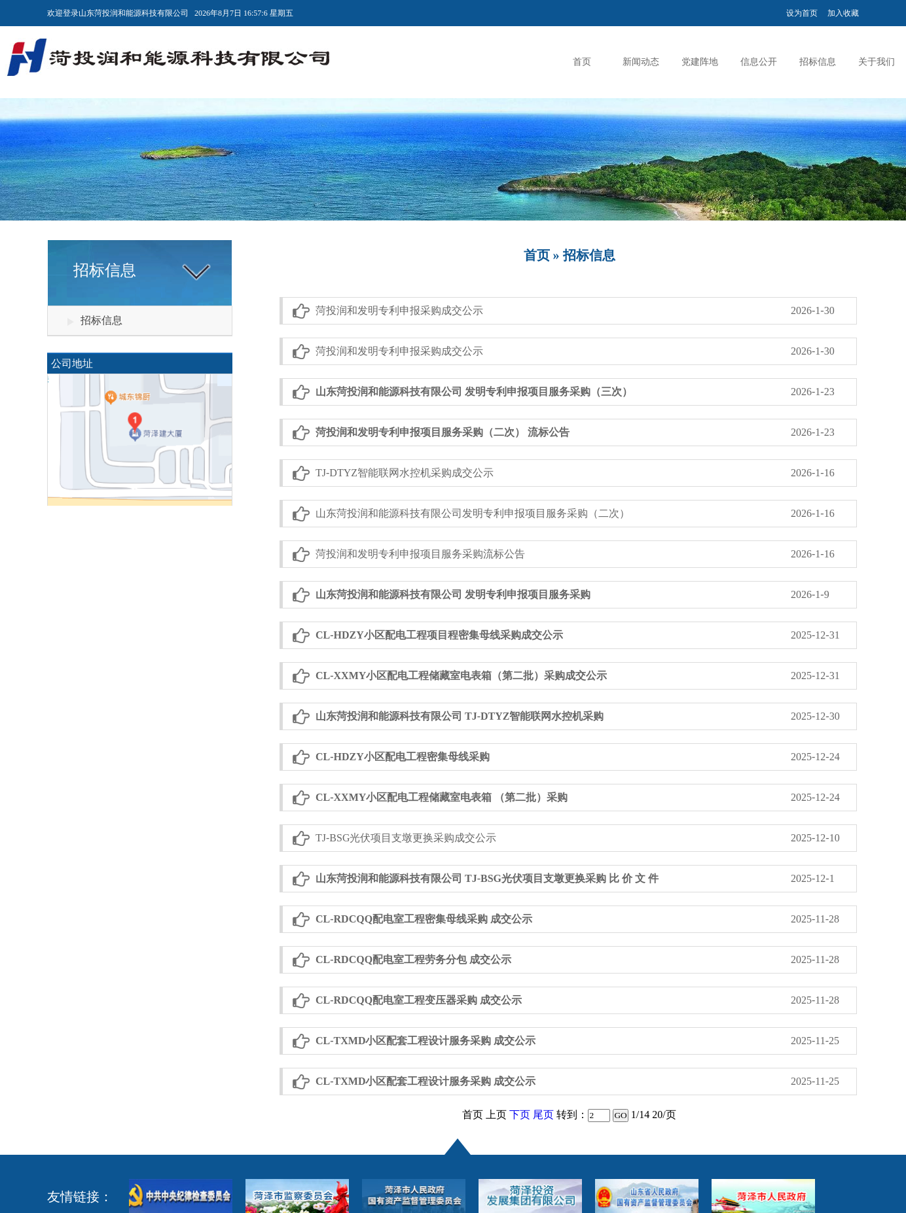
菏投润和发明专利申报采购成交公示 (399, 310)
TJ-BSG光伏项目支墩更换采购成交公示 (406, 837)
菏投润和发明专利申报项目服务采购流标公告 (420, 553)
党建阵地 (699, 62)
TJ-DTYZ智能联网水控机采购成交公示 (405, 472)
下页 (519, 1114)
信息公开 (758, 62)
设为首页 (802, 13)
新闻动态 (641, 62)
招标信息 (817, 62)
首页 (582, 62)
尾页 (543, 1114)
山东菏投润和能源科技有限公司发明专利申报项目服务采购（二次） (473, 513)
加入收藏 (843, 13)
